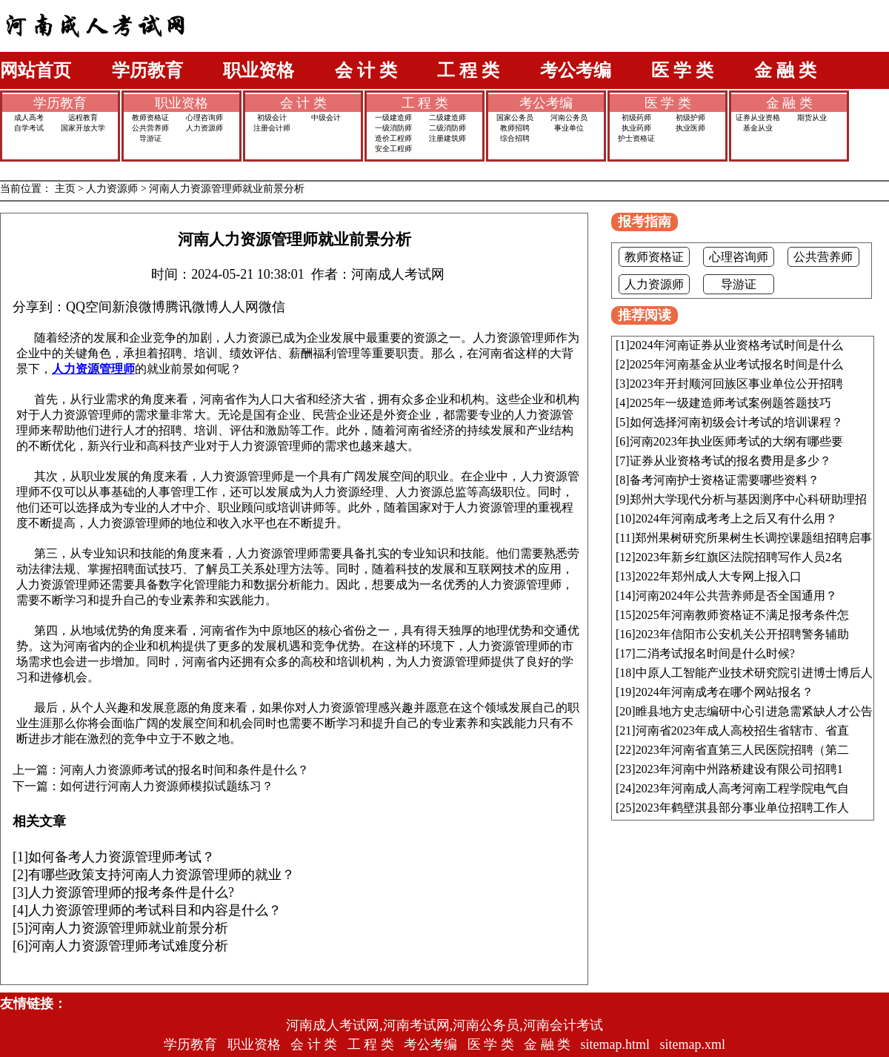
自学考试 (29, 128)
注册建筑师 (447, 138)
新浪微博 (138, 306)
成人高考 (29, 117)
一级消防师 (393, 128)
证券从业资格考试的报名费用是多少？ (730, 460)
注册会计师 (271, 128)
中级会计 (326, 117)
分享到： (39, 306)
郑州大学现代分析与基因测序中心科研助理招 (748, 499)
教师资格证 (150, 117)
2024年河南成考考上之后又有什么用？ (736, 518)
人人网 (239, 306)
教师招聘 (515, 128)
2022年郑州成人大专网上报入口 (719, 576)
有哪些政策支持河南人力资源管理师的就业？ (161, 874)
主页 (65, 188)
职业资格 (258, 70)
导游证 (150, 138)
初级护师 (690, 117)
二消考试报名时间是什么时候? (715, 653)
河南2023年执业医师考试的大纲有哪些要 (736, 441)
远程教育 (83, 117)
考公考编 (575, 70)
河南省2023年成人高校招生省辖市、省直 (742, 730)
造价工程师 (393, 138)
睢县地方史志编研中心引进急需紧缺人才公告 (754, 711)
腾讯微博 (192, 306)
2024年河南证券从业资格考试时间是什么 (736, 345)
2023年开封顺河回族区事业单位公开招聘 (736, 383)
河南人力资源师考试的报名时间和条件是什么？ (184, 770)
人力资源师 (204, 128)
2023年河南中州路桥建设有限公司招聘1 (739, 769)
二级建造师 (447, 117)
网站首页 (35, 70)
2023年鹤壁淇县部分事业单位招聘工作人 (742, 807)
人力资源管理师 (93, 368)
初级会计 (272, 117)
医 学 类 (682, 70)
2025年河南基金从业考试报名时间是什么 (736, 364)
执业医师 (690, 128)
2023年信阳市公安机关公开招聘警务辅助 (742, 634)
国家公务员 (514, 117)
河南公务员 (568, 117)
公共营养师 (150, 128)
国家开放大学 (83, 128)
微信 (272, 306)
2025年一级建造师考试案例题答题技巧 (730, 403)
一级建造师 (393, 117)
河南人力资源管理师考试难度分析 (128, 945)
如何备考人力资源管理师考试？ (121, 856)
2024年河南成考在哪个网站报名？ (724, 692)
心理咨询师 (204, 117)
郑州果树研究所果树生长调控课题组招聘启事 (753, 537)
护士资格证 (636, 138)
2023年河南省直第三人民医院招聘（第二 (742, 749)
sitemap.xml (693, 1044)
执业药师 (636, 128)
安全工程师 (393, 149)
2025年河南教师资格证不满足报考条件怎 (742, 615)
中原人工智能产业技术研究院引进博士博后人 (754, 672)
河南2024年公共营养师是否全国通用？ (736, 595)
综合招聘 (515, 138)
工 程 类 (468, 70)
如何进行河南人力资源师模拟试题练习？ (166, 786)
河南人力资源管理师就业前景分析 (226, 188)
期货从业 (812, 117)
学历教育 (147, 70)
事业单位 (569, 128)
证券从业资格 (758, 117)
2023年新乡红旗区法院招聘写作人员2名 (739, 557)
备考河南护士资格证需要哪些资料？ (724, 480)
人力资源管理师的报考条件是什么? (131, 892)
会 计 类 (366, 70)
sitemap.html (615, 1044)
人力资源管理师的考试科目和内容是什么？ (155, 910)
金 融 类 (785, 70)
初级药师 (636, 117)
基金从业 (758, 128)
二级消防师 (447, 128)
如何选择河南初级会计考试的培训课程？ (736, 422)
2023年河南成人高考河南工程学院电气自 (742, 788)
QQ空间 (89, 306)
